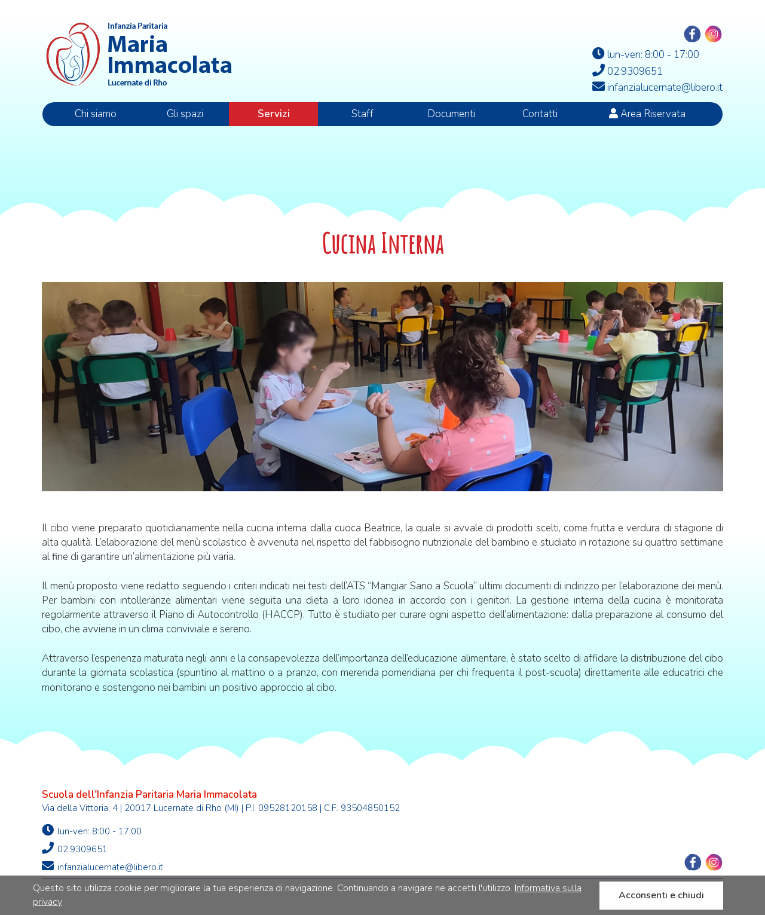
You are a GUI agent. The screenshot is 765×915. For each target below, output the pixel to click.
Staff (362, 114)
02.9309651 (75, 848)
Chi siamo (96, 114)
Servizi (274, 114)
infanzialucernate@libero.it (102, 866)
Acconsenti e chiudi (661, 895)
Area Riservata (647, 114)
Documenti (451, 114)
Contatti (540, 114)
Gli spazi (185, 114)
